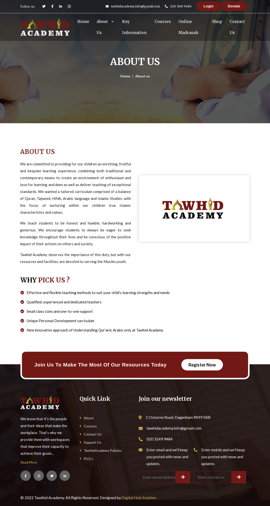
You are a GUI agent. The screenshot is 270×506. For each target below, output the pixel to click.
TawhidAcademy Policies (101, 450)
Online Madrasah (188, 27)
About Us (102, 27)
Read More (28, 462)
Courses (163, 21)
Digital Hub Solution (139, 497)
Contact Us (237, 27)
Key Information (134, 27)
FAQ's (86, 458)
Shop (217, 21)
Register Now (202, 364)
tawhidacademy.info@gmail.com (135, 6)
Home (83, 21)
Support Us (90, 442)
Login (208, 6)
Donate (234, 6)
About (87, 418)
